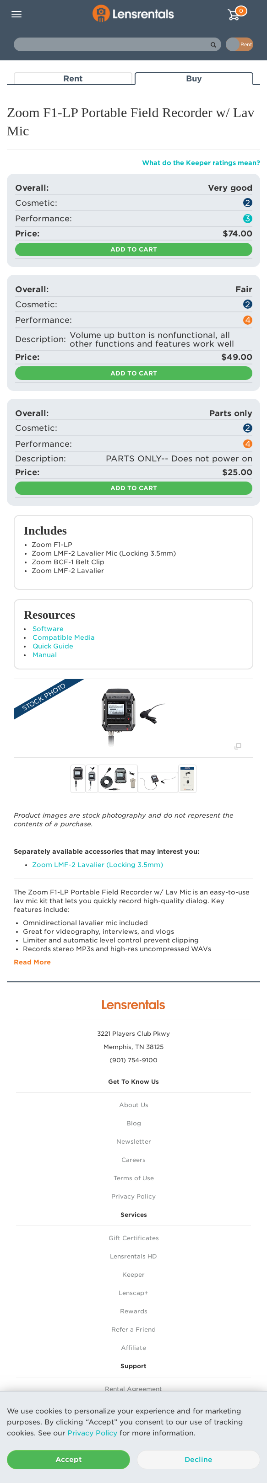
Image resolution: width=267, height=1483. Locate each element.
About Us (133, 1105)
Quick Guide (53, 646)
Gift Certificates (134, 1238)
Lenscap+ (133, 1293)
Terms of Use (134, 1178)
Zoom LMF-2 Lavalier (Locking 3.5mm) (97, 864)
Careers (133, 1159)
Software (48, 628)
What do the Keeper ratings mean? (201, 162)
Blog (133, 1123)
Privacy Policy (92, 1433)
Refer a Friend (133, 1329)
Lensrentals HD (133, 1256)
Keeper (133, 1274)
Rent (73, 78)
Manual (45, 655)
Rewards (133, 1311)
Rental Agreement (133, 1389)
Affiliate (133, 1347)
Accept (68, 1460)
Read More (32, 962)
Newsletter (133, 1141)
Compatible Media (64, 637)
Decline (199, 1460)
